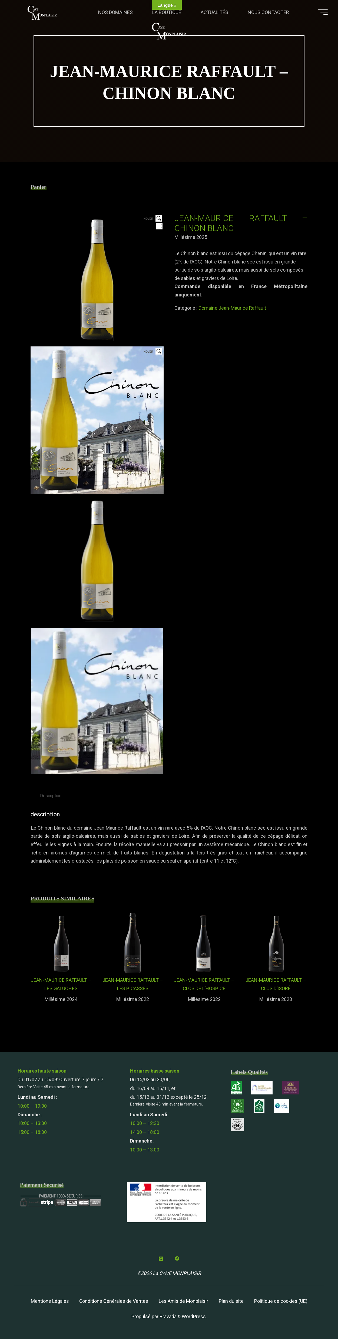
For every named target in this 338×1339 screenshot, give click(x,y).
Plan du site (231, 1301)
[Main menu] (321, 13)
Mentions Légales (49, 1301)
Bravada (167, 1316)
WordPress (194, 1316)
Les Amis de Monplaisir (183, 1301)
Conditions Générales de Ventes (113, 1301)
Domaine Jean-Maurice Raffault (232, 308)
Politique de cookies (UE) (281, 1301)
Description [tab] (51, 796)
